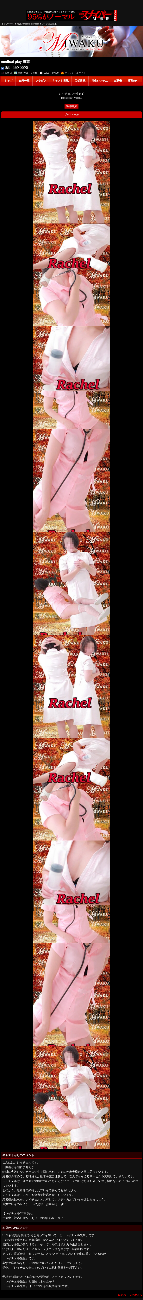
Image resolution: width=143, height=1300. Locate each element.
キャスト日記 (60, 80)
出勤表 (118, 80)
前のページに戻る (129, 1295)
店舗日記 (80, 80)
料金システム (99, 80)
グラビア (40, 80)
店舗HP (132, 80)
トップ (8, 80)
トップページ (8, 24)
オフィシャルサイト (73, 73)
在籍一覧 (24, 80)
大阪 (19, 24)
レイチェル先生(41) (71, 93)
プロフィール (71, 114)
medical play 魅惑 (31, 24)
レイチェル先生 (49, 24)
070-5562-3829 (14, 67)
